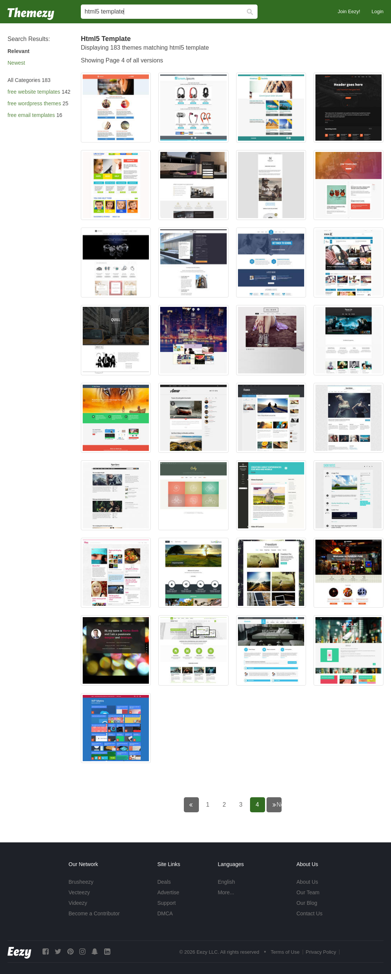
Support (166, 903)
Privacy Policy (321, 952)
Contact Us (309, 913)
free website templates (34, 92)
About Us (307, 882)
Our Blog (306, 903)
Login (377, 11)
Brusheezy (80, 882)
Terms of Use (285, 952)
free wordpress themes (34, 103)
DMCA (165, 913)
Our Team (307, 892)
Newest (16, 63)
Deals (164, 882)
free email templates (31, 115)
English (226, 882)
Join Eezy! (349, 11)
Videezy (77, 903)
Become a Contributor (94, 913)
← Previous (196, 804)
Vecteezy (79, 892)
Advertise (168, 892)
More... (226, 892)
